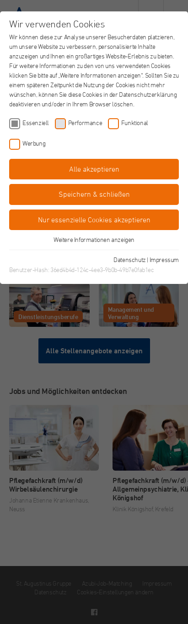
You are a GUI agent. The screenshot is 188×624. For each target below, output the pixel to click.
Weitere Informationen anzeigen (94, 239)
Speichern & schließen (94, 194)
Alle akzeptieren (94, 169)
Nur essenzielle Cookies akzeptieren (94, 219)
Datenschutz (129, 259)
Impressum (164, 259)
